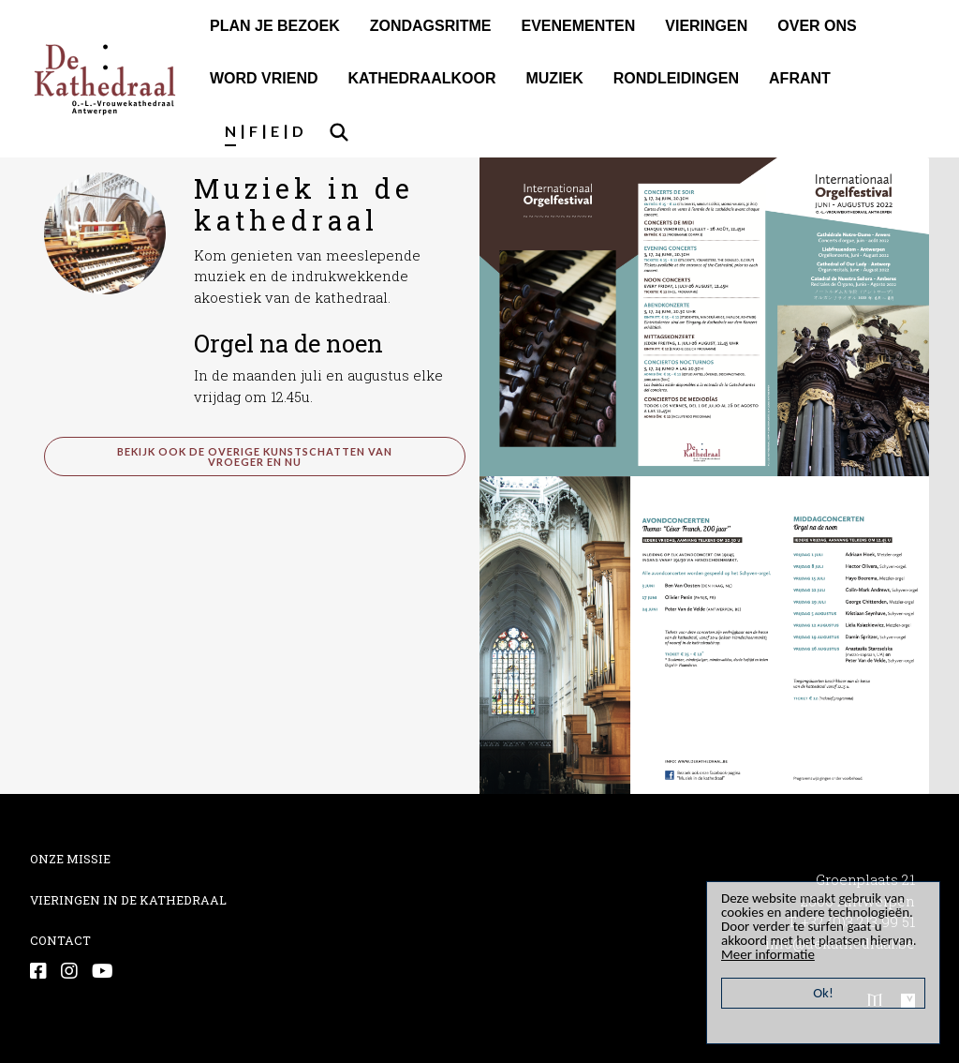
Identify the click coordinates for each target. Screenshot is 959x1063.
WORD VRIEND (264, 78)
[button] (105, 231)
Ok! (823, 992)
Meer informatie (768, 954)
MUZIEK (554, 78)
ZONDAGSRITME (431, 26)
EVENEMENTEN (578, 26)
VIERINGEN (706, 26)
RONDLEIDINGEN (676, 78)
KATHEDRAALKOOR (422, 78)
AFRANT (800, 78)
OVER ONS (816, 26)
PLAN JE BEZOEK (275, 26)
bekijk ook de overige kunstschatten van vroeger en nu (254, 456)
